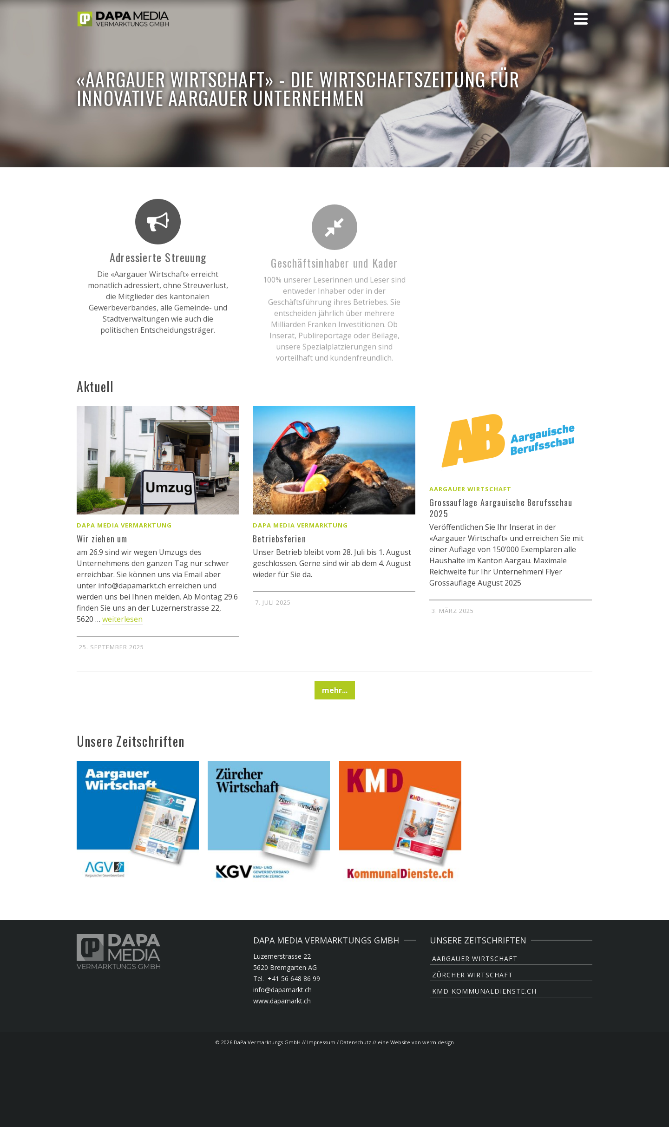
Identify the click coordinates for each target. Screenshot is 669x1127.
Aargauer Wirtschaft (470, 489)
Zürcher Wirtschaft (472, 974)
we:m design (438, 1042)
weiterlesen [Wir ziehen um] (122, 619)
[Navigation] (580, 18)
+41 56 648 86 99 (294, 978)
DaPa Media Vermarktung (124, 525)
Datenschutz (355, 1042)
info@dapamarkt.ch (282, 989)
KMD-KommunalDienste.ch (484, 991)
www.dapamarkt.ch (282, 1000)
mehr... (335, 690)
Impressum (321, 1042)
